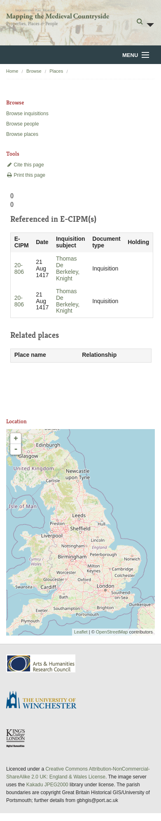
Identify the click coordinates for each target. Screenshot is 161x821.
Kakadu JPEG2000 (47, 785)
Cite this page (25, 165)
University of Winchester (44, 701)
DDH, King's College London (16, 738)
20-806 (19, 268)
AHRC (41, 663)
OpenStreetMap (112, 631)
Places (56, 71)
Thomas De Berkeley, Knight (67, 268)
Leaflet (81, 631)
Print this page (25, 175)
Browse (34, 71)
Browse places (22, 134)
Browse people (22, 124)
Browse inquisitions (27, 113)
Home (12, 71)
